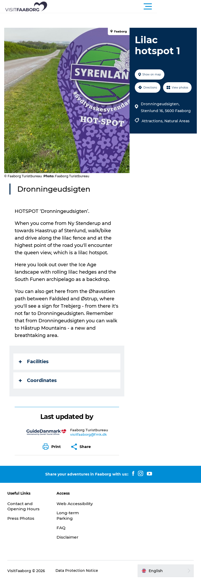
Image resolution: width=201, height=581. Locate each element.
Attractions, (152, 133)
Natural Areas (176, 133)
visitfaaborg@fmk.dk (89, 434)
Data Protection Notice (77, 570)
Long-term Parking (68, 515)
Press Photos (22, 518)
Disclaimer (68, 537)
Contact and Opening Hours (24, 506)
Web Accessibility (75, 503)
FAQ (61, 527)
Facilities (35, 361)
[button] (124, 6)
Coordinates (39, 380)
